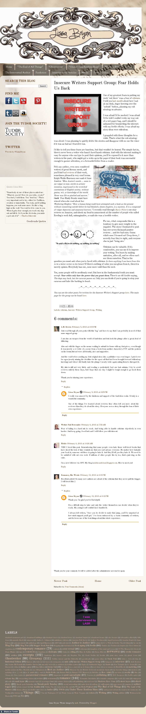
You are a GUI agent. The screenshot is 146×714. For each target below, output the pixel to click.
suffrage (95, 684)
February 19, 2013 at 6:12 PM (96, 496)
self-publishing (77, 681)
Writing (99, 310)
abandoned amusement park (14, 637)
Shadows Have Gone (106, 681)
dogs (20, 652)
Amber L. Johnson (44, 640)
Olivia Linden (18, 675)
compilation (9, 649)
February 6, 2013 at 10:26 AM (80, 444)
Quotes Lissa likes (14, 187)
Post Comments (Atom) (74, 587)
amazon (30, 640)
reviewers (52, 678)
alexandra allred (127, 637)
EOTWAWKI (113, 652)
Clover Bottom (133, 645)
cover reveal (68, 649)
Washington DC (53, 693)
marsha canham (10, 670)
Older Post (135, 581)
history (30, 662)
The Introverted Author (17, 73)
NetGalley (95, 672)
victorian (17, 693)
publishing (101, 675)
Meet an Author (55, 670)
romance (65, 678)
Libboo (16, 667)
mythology (8, 672)
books (93, 645)
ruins (127, 678)
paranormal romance (37, 675)
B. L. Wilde (107, 643)
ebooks (65, 652)
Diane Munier (10, 652)
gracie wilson (99, 659)
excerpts (28, 655)
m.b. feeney (97, 667)
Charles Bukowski (29, 216)
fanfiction (48, 655)
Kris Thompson (119, 664)
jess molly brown (47, 664)
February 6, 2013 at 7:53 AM (93, 425)
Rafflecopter (133, 675)
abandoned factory (67, 637)
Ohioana (7, 675)
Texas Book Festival (84, 687)
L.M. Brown (66, 327)
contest (56, 649)
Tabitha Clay (49, 687)
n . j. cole (19, 672)
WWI (15, 696)
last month (117, 101)
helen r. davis (127, 659)
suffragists (105, 684)
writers (92, 693)
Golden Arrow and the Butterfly (65, 659)
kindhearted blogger (95, 664)
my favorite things (120, 670)
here (127, 293)
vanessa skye (134, 690)
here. (84, 296)
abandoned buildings (34, 637)
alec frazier (112, 637)
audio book (65, 643)
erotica (14, 655)
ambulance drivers (61, 640)
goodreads (86, 659)
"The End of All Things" (30, 67)
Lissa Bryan (73, 392)
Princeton (90, 675)
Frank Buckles (90, 655)
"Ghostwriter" (56, 67)
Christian (113, 645)
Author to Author (81, 643)
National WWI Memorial (80, 672)
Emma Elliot (99, 652)
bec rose (135, 643)
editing (73, 652)
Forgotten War (76, 655)
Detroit (136, 649)
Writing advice (118, 693)
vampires (124, 690)
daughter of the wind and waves (102, 649)
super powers (117, 684)
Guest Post (112, 659)
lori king (64, 667)
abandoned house (98, 637)
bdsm (128, 643)
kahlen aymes (72, 664)
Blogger (93, 703)
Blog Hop (9, 645)
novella (127, 672)
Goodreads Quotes (36, 221)
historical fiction (13, 662)
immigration (57, 662)
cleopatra (123, 645)
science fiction (63, 681)
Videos (128, 67)
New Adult (106, 672)
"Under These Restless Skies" (84, 67)
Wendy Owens (66, 693)
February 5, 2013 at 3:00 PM (84, 327)
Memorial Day (74, 670)
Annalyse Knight (128, 640)
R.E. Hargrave (118, 675)
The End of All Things (109, 687)
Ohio (136, 672)
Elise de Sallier (85, 652)
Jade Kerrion (136, 662)
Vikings (28, 692)
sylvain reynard (22, 687)
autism (98, 643)
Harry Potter (121, 210)
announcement (19, 643)
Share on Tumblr (9, 711)
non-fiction (118, 672)
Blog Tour (24, 646)
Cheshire (104, 645)
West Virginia (79, 693)
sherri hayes (125, 681)
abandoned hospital (82, 637)
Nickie (64, 444)
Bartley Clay (118, 643)
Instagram (108, 662)
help (136, 659)
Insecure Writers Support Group (81, 310)
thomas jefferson (22, 690)
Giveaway (35, 658)
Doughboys (41, 652)
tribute (41, 690)
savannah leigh (33, 681)
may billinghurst (38, 670)
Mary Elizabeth (24, 670)
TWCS (62, 690)
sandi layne (19, 681)
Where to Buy (112, 67)
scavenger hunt (48, 681)
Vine (42, 693)
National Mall (64, 672)
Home (9, 67)
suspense (128, 684)
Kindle (108, 664)
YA (22, 696)
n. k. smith (30, 672)
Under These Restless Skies (83, 689)
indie (67, 662)
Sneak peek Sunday (47, 684)
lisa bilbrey (40, 667)
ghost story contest (116, 655)
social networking (71, 684)
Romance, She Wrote (70, 475)
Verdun (8, 693)
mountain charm (103, 670)
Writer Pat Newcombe (71, 425)
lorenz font (52, 667)
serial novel (91, 681)
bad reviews (68, 173)
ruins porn (137, 678)
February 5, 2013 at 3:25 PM (95, 392)
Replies (67, 387)
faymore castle (62, 655)
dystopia (53, 652)
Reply (63, 381)
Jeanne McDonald (15, 664)
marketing (133, 667)
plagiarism (57, 675)
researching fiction (26, 678)
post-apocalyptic (72, 675)
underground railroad (111, 690)
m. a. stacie (74, 667)
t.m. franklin (35, 687)
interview (120, 662)
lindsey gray (26, 667)
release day (10, 678)
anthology (33, 643)
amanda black (17, 640)
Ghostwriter (13, 658)
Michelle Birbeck (88, 670)
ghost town (132, 655)
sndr (76, 703)
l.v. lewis (130, 664)
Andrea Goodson (97, 640)
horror (48, 662)
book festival (68, 645)
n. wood (40, 672)
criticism (136, 98)
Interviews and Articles (64, 73)
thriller (33, 690)
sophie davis (85, 684)
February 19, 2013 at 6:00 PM (93, 475)
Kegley (84, 664)
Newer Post (60, 581)
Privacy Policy (101, 73)
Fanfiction (41, 73)
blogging (57, 646)
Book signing (80, 646)
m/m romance (108, 667)
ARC (57, 643)
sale (10, 681)
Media (85, 73)
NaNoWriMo (51, 672)
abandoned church (52, 637)
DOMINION (30, 652)
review (40, 678)
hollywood (39, 662)
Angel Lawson (113, 640)
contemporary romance (30, 648)
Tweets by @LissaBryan (15, 152)
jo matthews (60, 664)
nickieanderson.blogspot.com (105, 463)
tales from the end (64, 687)
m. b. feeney (85, 667)
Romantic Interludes (88, 678)
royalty (120, 678)
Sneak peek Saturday (25, 684)
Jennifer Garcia (32, 664)
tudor (50, 689)
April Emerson (45, 643)
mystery (134, 670)
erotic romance (133, 652)
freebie (102, 655)
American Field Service (79, 640)
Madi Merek (120, 667)
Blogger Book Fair (41, 646)
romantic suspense (107, 678)
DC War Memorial (124, 649)
